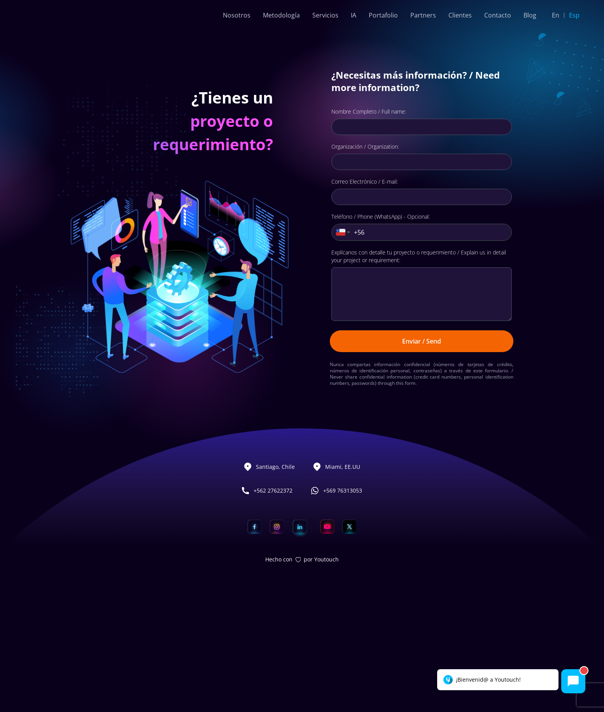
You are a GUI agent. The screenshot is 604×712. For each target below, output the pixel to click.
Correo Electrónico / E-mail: (364, 293)
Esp (574, 15)
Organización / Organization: (365, 258)
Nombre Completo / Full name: (368, 223)
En (555, 15)
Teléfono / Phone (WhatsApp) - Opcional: (380, 328)
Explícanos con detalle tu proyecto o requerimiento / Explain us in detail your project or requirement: (418, 368)
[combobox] (341, 344)
